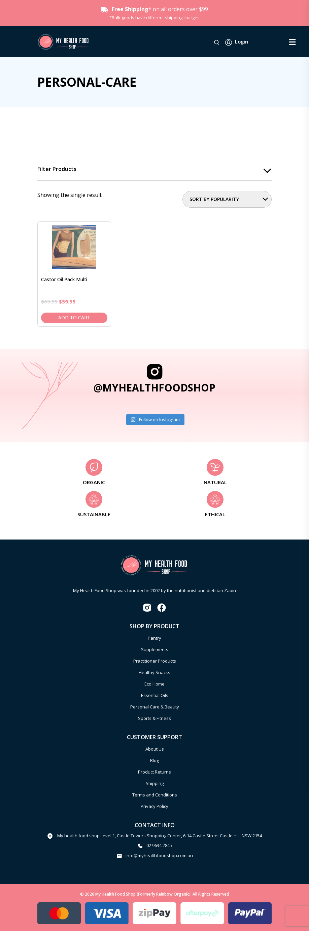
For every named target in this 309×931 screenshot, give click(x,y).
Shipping (155, 783)
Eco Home (154, 684)
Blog (154, 760)
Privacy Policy (154, 806)
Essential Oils (154, 695)
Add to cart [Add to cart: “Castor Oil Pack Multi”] (74, 317)
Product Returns (154, 772)
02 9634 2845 (159, 845)
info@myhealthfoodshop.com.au (159, 855)
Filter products (56, 169)
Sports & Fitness (154, 718)
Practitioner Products (154, 661)
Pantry (154, 638)
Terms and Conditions (154, 795)
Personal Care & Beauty (154, 707)
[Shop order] (227, 199)
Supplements (154, 649)
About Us (154, 749)
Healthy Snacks (154, 672)
